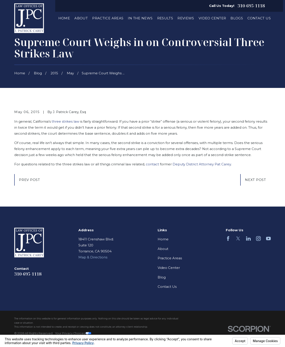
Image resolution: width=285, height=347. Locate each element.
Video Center (169, 268)
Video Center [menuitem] (212, 18)
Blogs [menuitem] (236, 18)
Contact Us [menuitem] (259, 18)
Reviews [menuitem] (185, 18)
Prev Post (29, 180)
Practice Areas (170, 258)
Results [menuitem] (165, 18)
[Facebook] (228, 238)
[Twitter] (238, 238)
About (163, 249)
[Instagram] (258, 238)
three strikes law (65, 121)
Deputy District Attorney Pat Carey (202, 164)
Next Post (255, 180)
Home (163, 239)
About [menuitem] (81, 18)
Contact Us (167, 286)
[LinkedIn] (248, 238)
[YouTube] (268, 238)
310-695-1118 (251, 6)
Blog (162, 277)
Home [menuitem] (64, 18)
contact (152, 164)
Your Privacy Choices (73, 333)
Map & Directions (92, 257)
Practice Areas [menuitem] (107, 18)
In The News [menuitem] (140, 18)
